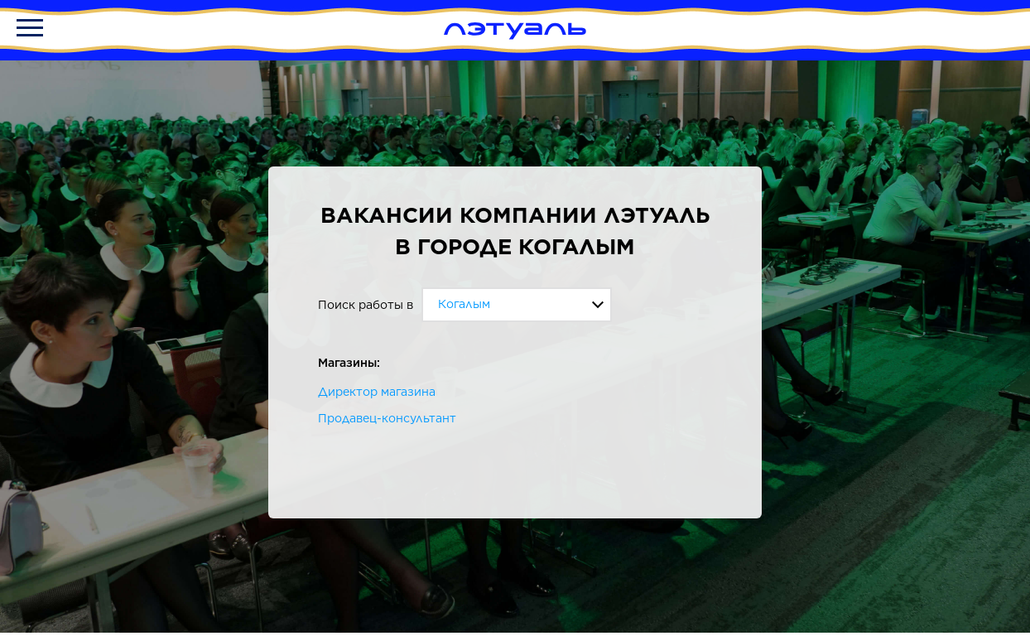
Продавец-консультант (387, 418)
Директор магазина (377, 391)
